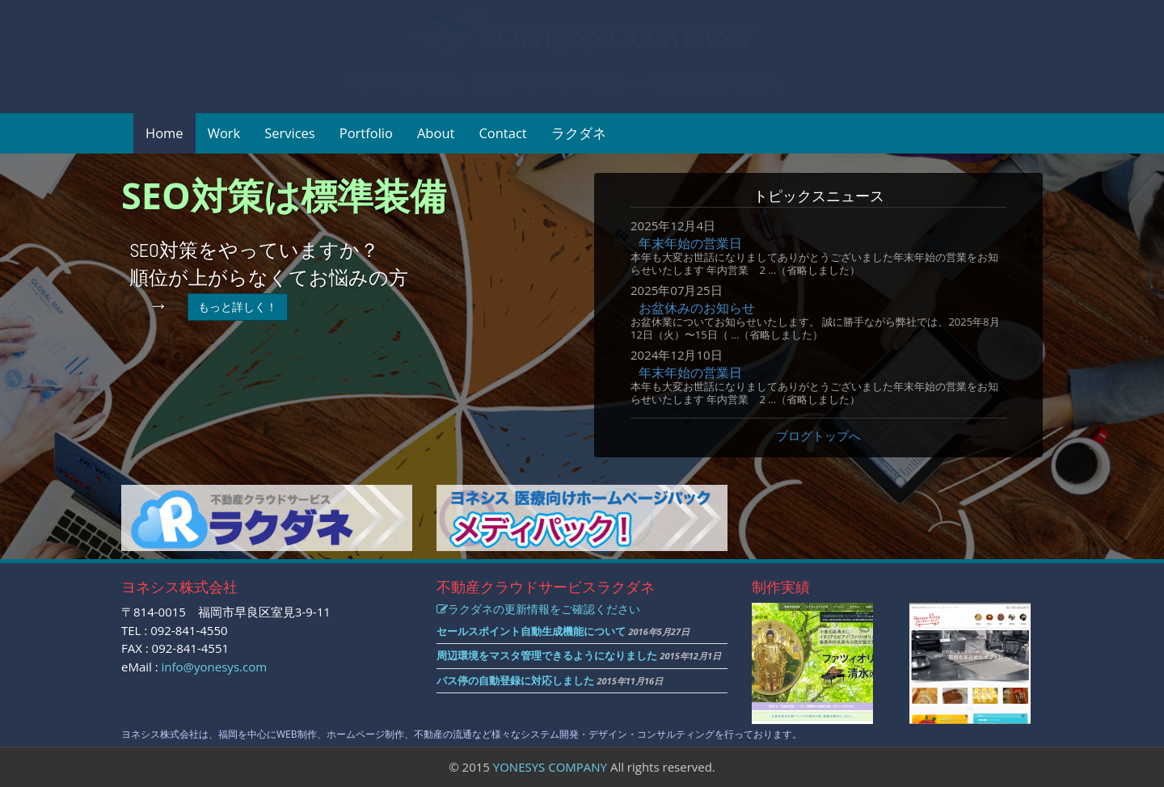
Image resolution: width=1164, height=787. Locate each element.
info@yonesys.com (215, 667)
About (435, 133)
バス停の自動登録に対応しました (515, 680)
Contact (502, 133)
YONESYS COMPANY (550, 767)
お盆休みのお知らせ (697, 308)
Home (164, 133)
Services (289, 133)
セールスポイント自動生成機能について (531, 631)
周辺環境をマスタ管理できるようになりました (546, 655)
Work (224, 133)
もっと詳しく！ (237, 307)
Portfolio (366, 133)
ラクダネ (578, 133)
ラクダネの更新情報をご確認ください (538, 609)
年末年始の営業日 (690, 243)
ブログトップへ (818, 435)
